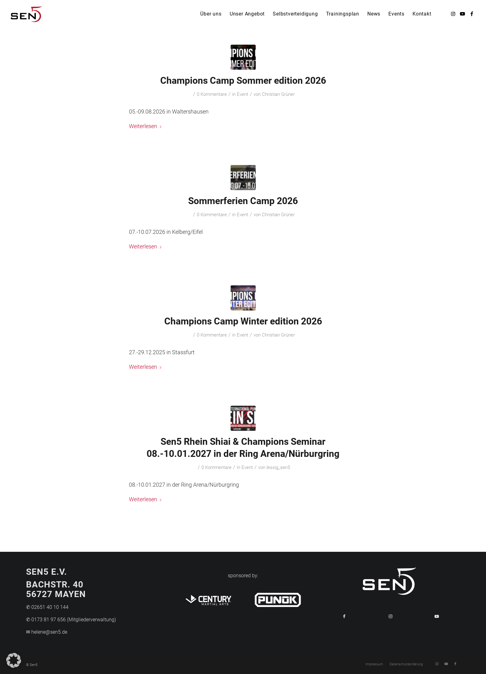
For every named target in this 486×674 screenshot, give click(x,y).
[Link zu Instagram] (453, 13)
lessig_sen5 (278, 467)
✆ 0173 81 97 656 (46, 620)
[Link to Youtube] (437, 616)
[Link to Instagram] (390, 616)
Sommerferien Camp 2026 (243, 200)
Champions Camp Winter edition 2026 (243, 321)
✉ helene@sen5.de (46, 632)
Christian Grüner (278, 94)
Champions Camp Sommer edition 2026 (243, 80)
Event (242, 94)
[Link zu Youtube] (462, 13)
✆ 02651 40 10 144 (47, 607)
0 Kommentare (212, 94)
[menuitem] (210, 14)
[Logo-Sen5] (26, 14)
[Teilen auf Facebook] (344, 616)
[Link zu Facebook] (471, 13)
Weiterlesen (145, 126)
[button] (13, 660)
